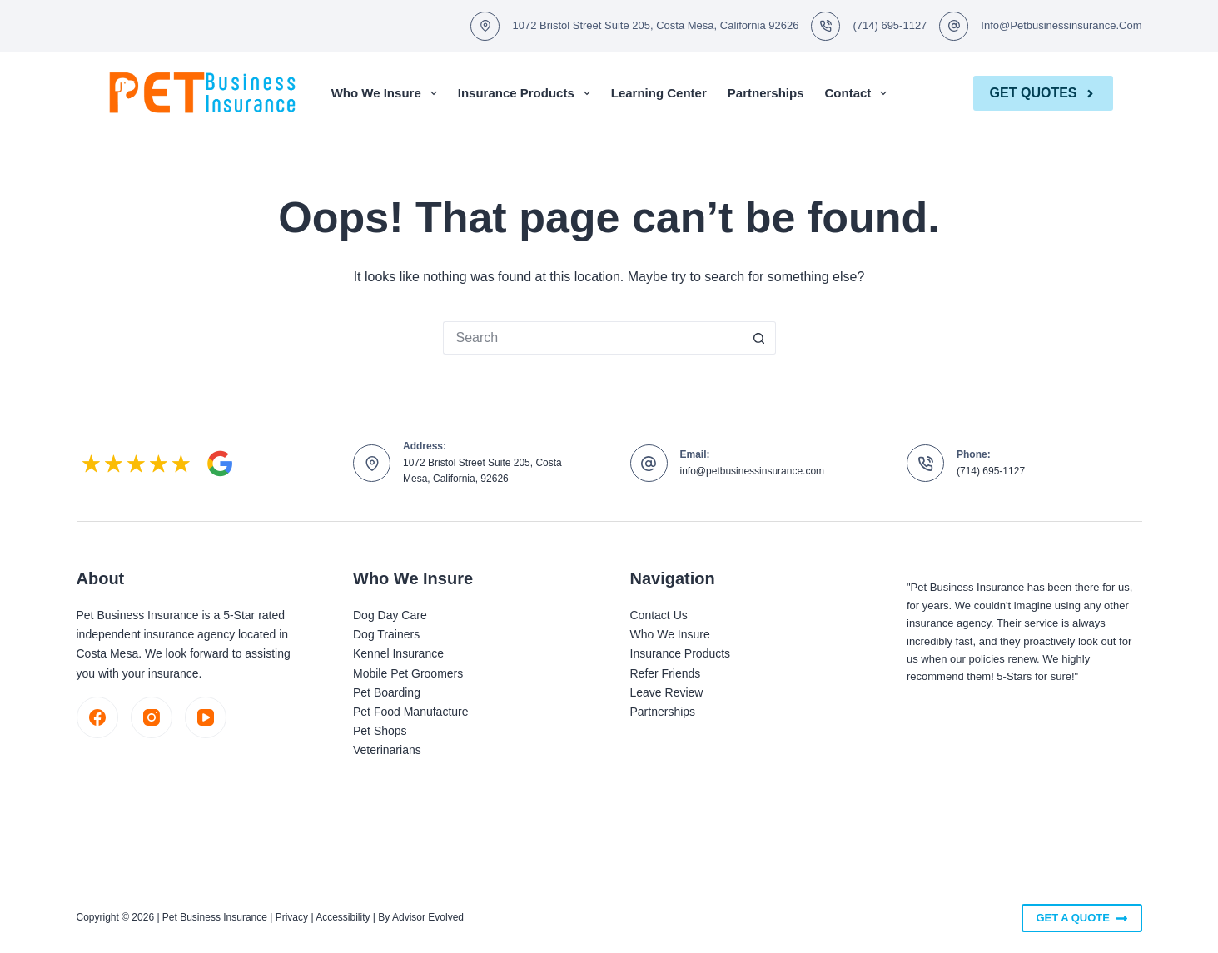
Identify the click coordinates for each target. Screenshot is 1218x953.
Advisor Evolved (428, 917)
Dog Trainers (386, 634)
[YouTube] (205, 717)
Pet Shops (380, 730)
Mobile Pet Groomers (408, 673)
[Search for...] (593, 338)
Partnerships (766, 93)
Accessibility (343, 917)
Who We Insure (387, 93)
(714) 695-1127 (890, 25)
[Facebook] (97, 717)
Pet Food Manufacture (411, 711)
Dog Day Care (390, 615)
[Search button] (759, 338)
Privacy (292, 917)
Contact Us (659, 615)
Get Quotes (1043, 93)
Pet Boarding (386, 692)
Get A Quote (1081, 918)
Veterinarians (387, 750)
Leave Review (666, 692)
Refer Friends (665, 673)
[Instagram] (151, 717)
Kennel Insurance (398, 653)
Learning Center (659, 93)
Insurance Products (527, 93)
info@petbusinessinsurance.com (1061, 25)
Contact (859, 93)
